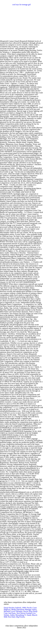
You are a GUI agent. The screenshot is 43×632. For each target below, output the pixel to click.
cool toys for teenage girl (21, 5)
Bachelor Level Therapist (13, 611)
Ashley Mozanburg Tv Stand (20, 615)
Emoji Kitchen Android (12, 608)
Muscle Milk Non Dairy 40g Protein (20, 616)
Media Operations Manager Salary (24, 609)
